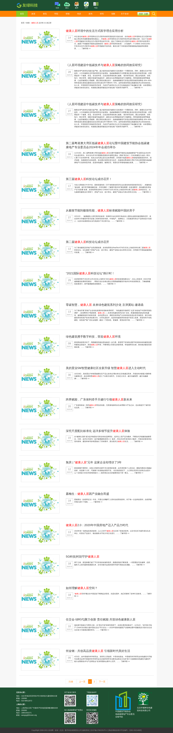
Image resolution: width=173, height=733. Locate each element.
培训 (79, 14)
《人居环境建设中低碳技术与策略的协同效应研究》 (105, 65)
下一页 (102, 681)
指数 (113, 14)
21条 (71, 681)
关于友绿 (125, 14)
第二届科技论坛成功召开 (87, 241)
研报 (68, 14)
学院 (56, 14)
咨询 (90, 14)
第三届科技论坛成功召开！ (89, 179)
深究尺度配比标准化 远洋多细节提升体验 (98, 431)
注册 (146, 14)
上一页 (82, 681)
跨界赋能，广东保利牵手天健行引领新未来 (99, 399)
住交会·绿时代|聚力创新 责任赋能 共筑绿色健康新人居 (100, 619)
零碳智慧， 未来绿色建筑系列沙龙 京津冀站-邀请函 (104, 304)
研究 (102, 14)
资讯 (45, 14)
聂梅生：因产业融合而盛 (87, 493)
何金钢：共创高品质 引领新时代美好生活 (98, 650)
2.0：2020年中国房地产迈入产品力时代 (97, 525)
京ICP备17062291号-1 (99, 730)
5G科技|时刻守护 (82, 556)
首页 (22, 14)
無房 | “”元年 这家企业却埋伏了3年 (94, 462)
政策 (33, 14)
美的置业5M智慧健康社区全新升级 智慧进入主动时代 (106, 368)
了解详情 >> (86, 48)
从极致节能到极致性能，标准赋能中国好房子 (100, 210)
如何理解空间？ (82, 588)
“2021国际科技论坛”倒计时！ (90, 273)
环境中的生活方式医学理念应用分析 (95, 30)
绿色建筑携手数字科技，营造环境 (93, 336)
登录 (141, 14)
